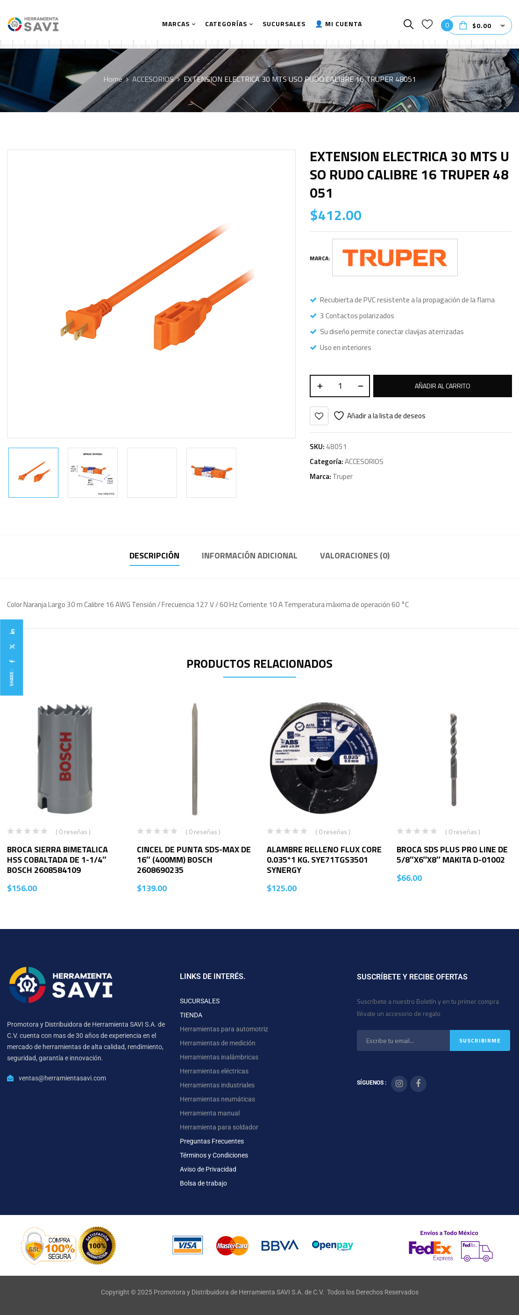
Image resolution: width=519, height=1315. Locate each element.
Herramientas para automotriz (224, 1029)
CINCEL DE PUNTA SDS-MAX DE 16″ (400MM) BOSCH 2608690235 (194, 859)
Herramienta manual (210, 1113)
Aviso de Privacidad (208, 1169)
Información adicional (250, 555)
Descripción (154, 555)
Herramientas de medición (218, 1043)
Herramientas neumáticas (217, 1099)
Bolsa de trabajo (203, 1183)
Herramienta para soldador (219, 1127)
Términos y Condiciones (214, 1155)
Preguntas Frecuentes (212, 1141)
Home (112, 79)
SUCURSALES (200, 1001)
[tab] (154, 557)
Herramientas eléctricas (214, 1071)
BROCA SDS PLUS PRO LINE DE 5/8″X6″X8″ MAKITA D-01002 (452, 854)
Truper (343, 476)
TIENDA (191, 1015)
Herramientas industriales (217, 1085)
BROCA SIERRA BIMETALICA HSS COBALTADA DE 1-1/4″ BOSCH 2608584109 (57, 859)
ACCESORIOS (153, 79)
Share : (11, 677)
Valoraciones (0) (355, 555)
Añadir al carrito (442, 386)
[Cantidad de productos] (340, 386)
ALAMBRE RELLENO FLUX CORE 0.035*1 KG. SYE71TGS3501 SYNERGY (324, 859)
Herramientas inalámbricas (219, 1057)
